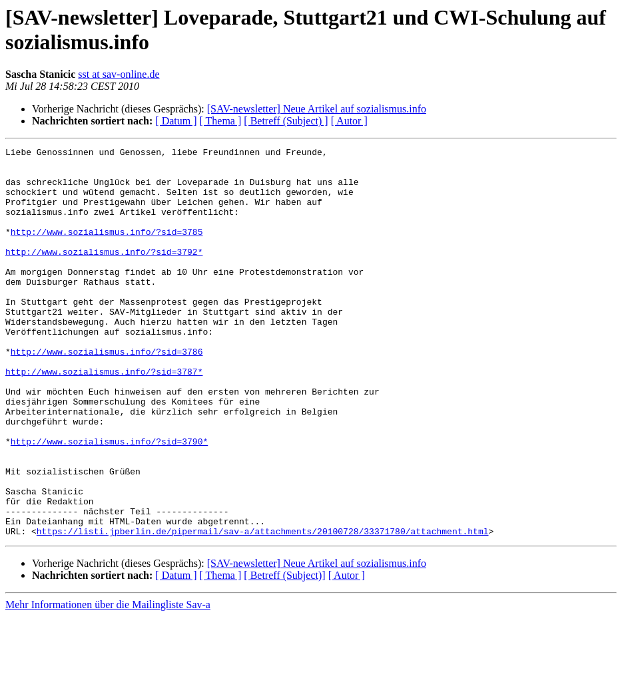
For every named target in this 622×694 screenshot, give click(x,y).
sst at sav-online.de (118, 74)
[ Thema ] (221, 120)
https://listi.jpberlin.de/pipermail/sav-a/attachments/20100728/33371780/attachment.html (263, 609)
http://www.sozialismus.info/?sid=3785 (107, 250)
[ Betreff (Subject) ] (286, 120)
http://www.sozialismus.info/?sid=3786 (107, 393)
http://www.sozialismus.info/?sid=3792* (103, 273)
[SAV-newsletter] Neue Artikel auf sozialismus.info (316, 108)
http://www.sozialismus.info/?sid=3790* (109, 501)
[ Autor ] (349, 120)
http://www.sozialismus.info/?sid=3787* (103, 417)
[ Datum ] (175, 120)
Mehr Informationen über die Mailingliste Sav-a (107, 682)
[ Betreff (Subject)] (284, 653)
